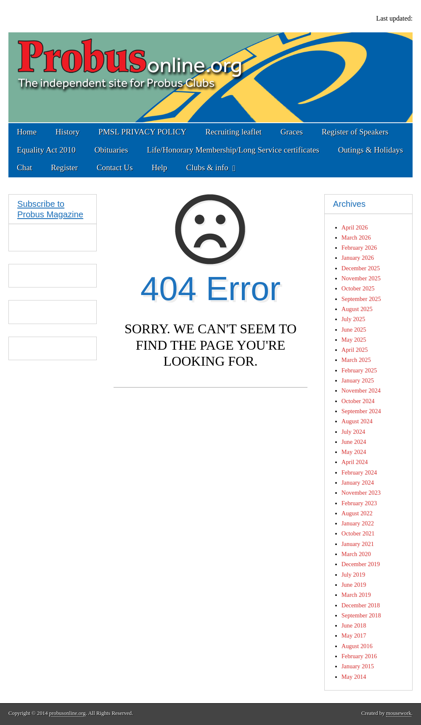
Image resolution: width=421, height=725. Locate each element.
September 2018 (361, 615)
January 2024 (358, 482)
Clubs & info (207, 167)
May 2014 (354, 676)
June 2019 (354, 584)
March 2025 (356, 359)
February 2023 (359, 503)
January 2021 (358, 543)
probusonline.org (67, 713)
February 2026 (359, 247)
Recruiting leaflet (233, 131)
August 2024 (357, 421)
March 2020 (356, 554)
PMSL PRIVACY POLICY (142, 131)
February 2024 (359, 472)
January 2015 (358, 666)
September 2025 (361, 298)
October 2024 (358, 401)
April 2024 (355, 462)
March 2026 (356, 237)
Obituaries (111, 149)
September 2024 (361, 411)
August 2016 (357, 646)
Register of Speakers (355, 131)
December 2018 (361, 605)
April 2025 (355, 349)
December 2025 (361, 268)
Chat (24, 167)
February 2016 (359, 656)
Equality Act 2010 (46, 149)
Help (159, 167)
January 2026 (358, 257)
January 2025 (358, 380)
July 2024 (353, 431)
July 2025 (353, 319)
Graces (292, 131)
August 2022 (357, 513)
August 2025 (357, 309)
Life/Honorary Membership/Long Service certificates (233, 149)
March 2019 (356, 594)
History (68, 131)
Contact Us (115, 167)
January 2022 (358, 523)
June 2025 (354, 329)
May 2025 (354, 339)
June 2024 (354, 441)
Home (27, 131)
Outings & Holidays (370, 149)
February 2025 (359, 370)
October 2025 (358, 288)
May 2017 (354, 635)
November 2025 (361, 278)
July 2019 (353, 574)
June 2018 (354, 625)
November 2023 (361, 492)
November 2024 (361, 390)
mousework (398, 713)
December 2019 (361, 564)
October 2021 (358, 533)
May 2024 (354, 451)
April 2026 (355, 227)
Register (64, 167)
